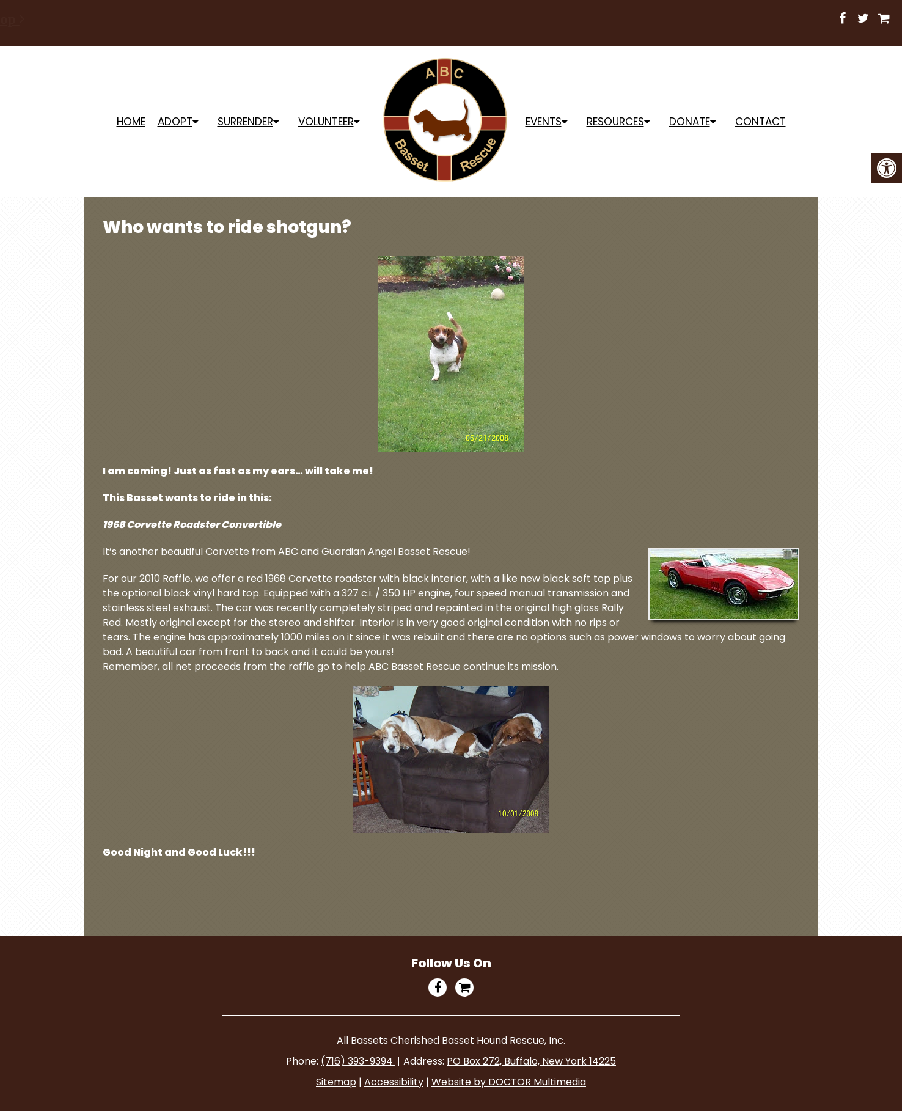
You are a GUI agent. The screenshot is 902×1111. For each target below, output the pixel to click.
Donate (689, 121)
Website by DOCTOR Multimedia (508, 1082)
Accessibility (394, 1082)
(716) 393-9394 (358, 1061)
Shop (379, 19)
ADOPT (175, 121)
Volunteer (326, 121)
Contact (760, 121)
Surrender (245, 121)
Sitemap (336, 1082)
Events (544, 121)
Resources (615, 121)
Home (131, 121)
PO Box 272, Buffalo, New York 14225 (531, 1061)
